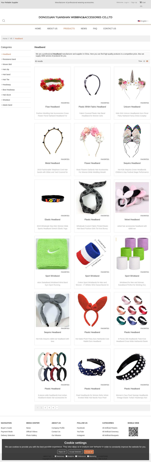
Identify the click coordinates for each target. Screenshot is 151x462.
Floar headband (52, 107)
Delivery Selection (8, 435)
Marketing (91, 456)
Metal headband (52, 163)
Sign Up (134, 2)
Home (38, 29)
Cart (142, 4)
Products (69, 29)
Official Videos (31, 432)
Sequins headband (132, 163)
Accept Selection (75, 452)
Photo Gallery (31, 435)
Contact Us (109, 29)
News (84, 29)
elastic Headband (52, 219)
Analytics (70, 456)
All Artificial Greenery (110, 432)
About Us (52, 29)
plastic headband (92, 219)
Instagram (81, 435)
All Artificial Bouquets (110, 435)
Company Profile (58, 428)
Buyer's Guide (6, 428)
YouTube (80, 432)
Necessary (59, 456)
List (144, 61)
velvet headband (132, 219)
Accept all (88, 452)
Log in (126, 2)
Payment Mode (7, 432)
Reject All (62, 452)
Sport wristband (52, 276)
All (11, 39)
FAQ (95, 29)
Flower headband (92, 163)
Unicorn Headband (132, 107)
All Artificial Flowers (109, 428)
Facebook (81, 428)
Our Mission (56, 435)
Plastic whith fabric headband (92, 107)
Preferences (80, 456)
